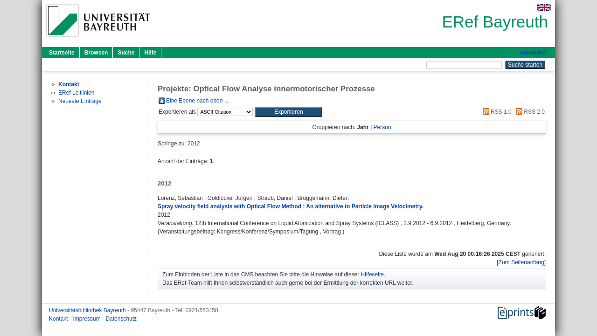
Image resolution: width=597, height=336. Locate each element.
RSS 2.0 (529, 112)
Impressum (87, 318)
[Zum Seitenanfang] (521, 262)
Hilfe (150, 52)
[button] (288, 112)
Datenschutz (121, 318)
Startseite (62, 52)
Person (382, 127)
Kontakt (59, 318)
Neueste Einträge (80, 101)
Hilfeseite (372, 274)
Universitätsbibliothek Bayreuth (88, 310)
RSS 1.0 (496, 112)
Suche (126, 52)
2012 (193, 143)
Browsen (96, 52)
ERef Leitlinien (76, 92)
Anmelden (533, 52)
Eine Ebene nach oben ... (197, 100)
